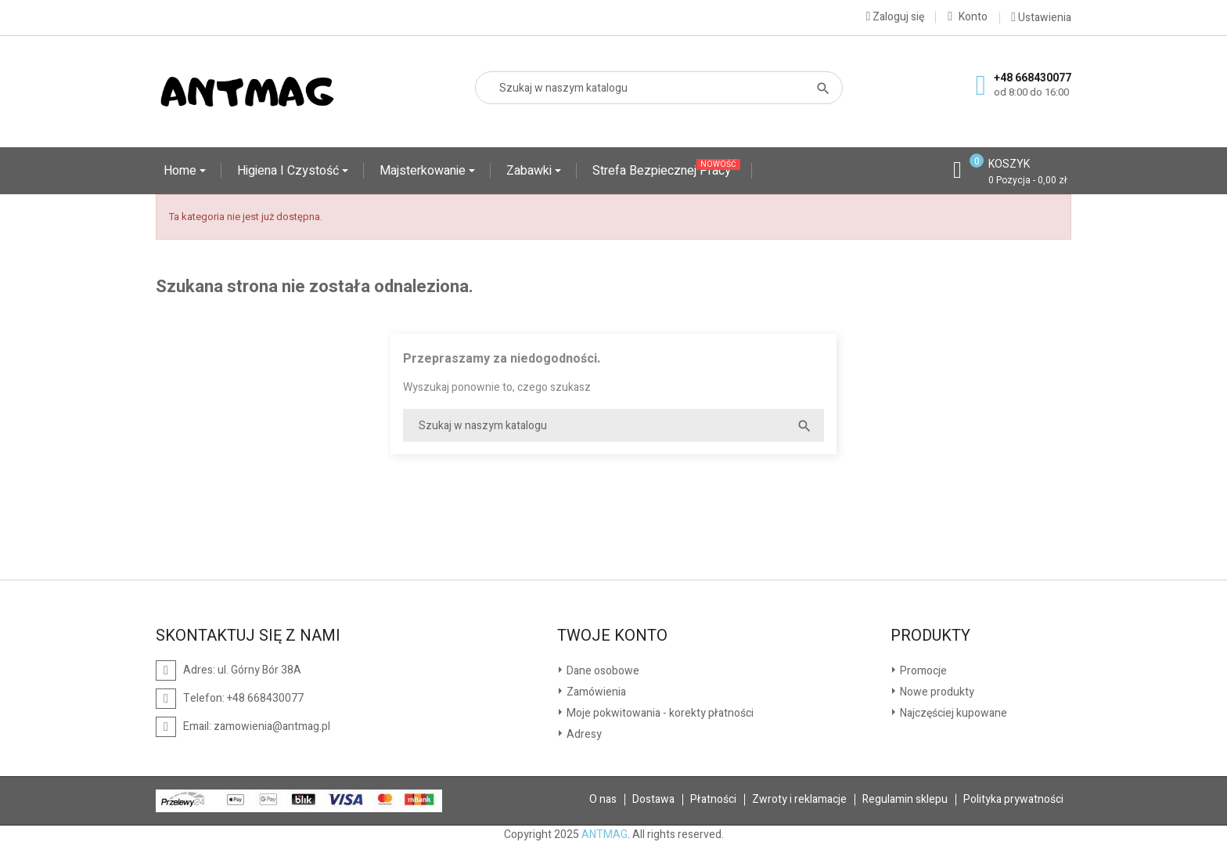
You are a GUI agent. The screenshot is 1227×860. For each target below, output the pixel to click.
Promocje (922, 671)
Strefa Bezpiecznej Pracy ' (666, 169)
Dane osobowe (601, 671)
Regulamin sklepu (905, 799)
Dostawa (653, 799)
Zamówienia (595, 692)
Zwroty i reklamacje (799, 799)
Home (182, 170)
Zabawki (530, 170)
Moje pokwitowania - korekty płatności (659, 713)
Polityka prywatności (1013, 799)
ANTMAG (604, 834)
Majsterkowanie (424, 170)
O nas (603, 799)
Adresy (583, 734)
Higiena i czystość (289, 170)
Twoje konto (612, 636)
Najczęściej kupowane (952, 713)
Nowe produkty (936, 692)
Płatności (713, 799)
